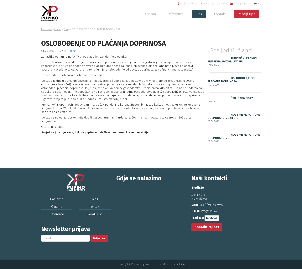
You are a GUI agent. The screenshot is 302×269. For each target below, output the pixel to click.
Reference (176, 14)
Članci (57, 29)
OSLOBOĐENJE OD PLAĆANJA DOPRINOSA (231, 79)
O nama (149, 14)
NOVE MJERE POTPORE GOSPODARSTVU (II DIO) (233, 116)
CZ (259, 3)
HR (255, 3)
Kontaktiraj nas (207, 227)
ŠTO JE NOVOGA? (242, 98)
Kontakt (220, 14)
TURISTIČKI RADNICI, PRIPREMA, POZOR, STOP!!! (232, 59)
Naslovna (46, 29)
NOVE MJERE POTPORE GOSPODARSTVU (233, 136)
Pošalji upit (246, 14)
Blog (198, 14)
